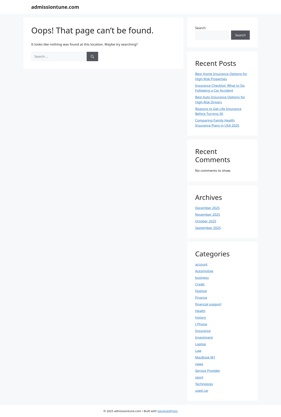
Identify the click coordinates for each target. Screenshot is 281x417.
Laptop (200, 344)
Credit (200, 284)
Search (200, 28)
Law (198, 350)
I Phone (201, 324)
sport (199, 377)
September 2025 (208, 228)
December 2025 (207, 208)
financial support (208, 304)
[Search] (92, 56)
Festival (201, 291)
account (201, 264)
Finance (201, 297)
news (199, 364)
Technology (204, 384)
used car (201, 390)
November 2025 (207, 214)
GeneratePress (167, 411)
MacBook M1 (205, 357)
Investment (204, 337)
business (202, 277)
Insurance (203, 330)
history (200, 317)
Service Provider (207, 370)
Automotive (204, 271)
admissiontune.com (55, 7)
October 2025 (205, 221)
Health (200, 311)
